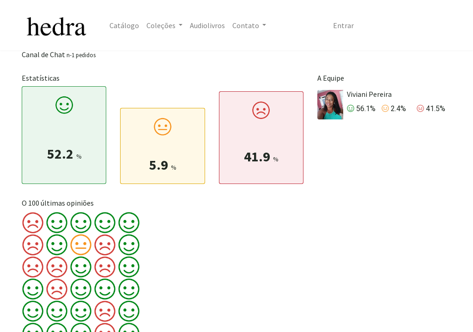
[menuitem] (124, 25)
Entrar (343, 25)
